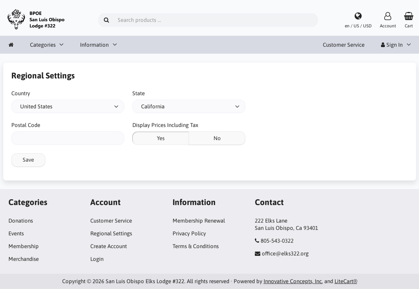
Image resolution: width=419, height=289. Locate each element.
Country (20, 93)
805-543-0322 (277, 241)
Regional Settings (111, 233)
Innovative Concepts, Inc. (293, 281)
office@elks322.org (285, 253)
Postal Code (25, 125)
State (138, 93)
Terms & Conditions (196, 246)
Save (28, 160)
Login (96, 259)
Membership (23, 246)
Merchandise (23, 259)
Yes (161, 138)
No (217, 138)
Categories (43, 45)
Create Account (108, 246)
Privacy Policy (189, 233)
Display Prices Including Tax (165, 125)
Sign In (392, 45)
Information (94, 45)
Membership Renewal (199, 220)
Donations (20, 220)
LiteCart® (346, 281)
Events (16, 233)
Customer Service (344, 45)
